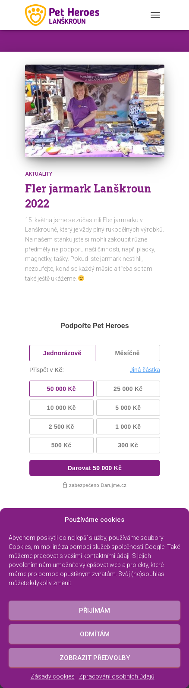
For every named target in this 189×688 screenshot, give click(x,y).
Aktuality (38, 174)
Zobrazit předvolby (95, 658)
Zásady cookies (53, 676)
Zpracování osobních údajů (116, 676)
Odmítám (95, 634)
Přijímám (94, 610)
